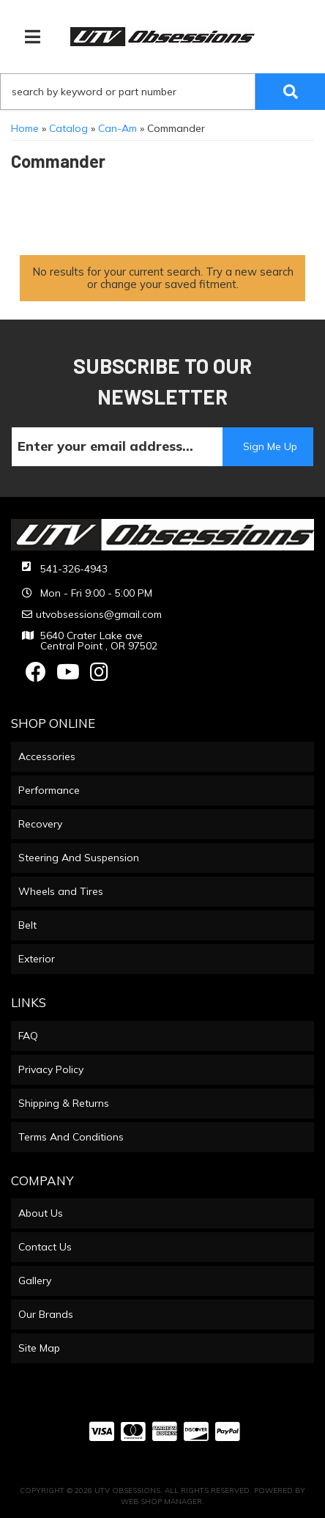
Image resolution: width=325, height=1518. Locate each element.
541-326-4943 (74, 568)
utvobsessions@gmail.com (99, 614)
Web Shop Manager (161, 1501)
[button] (162, 91)
